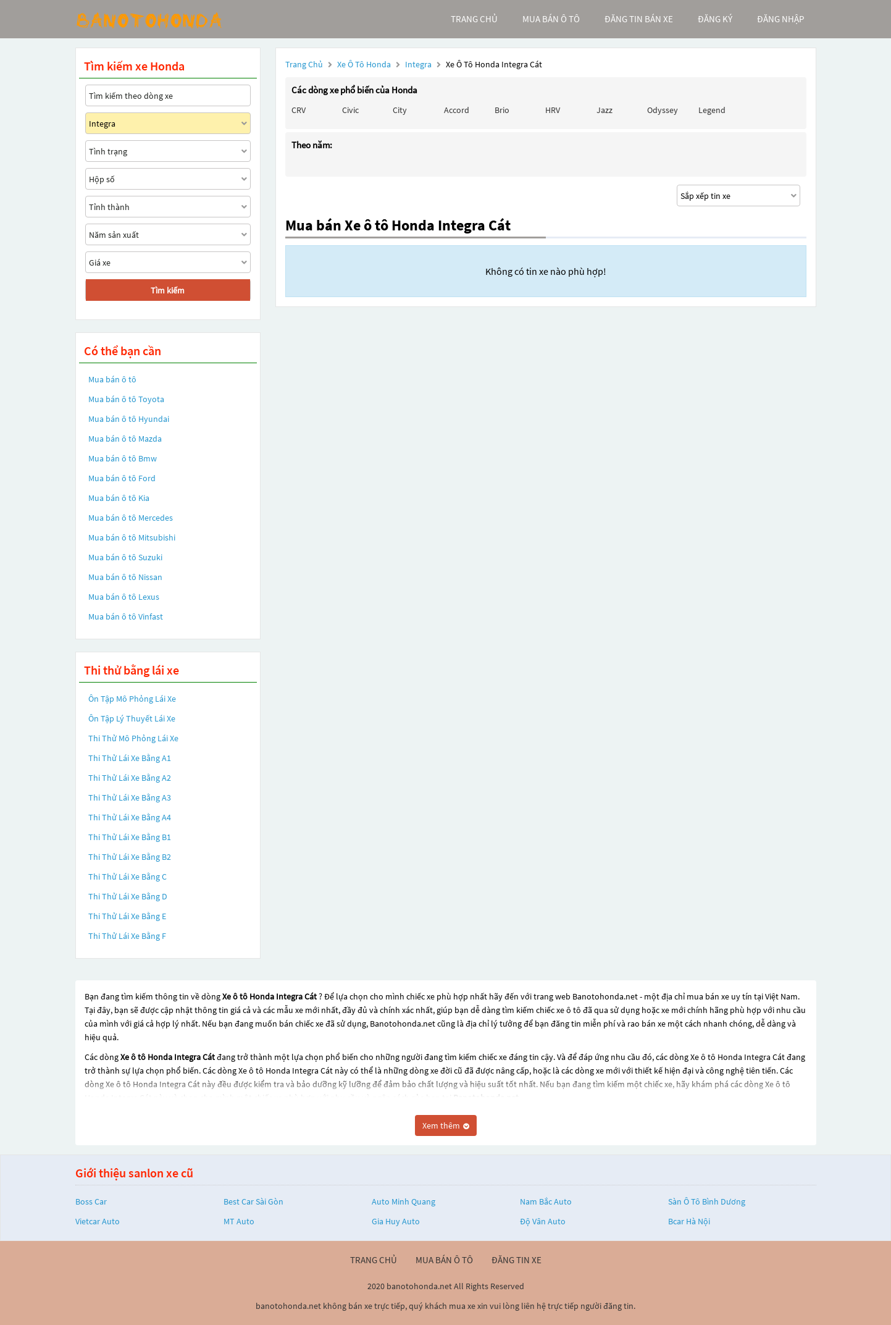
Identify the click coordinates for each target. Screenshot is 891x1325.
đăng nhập (780, 19)
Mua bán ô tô (112, 379)
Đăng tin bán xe (638, 19)
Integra (419, 64)
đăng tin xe (517, 1260)
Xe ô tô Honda (364, 64)
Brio (502, 110)
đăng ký (715, 19)
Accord (456, 110)
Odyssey (662, 110)
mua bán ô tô (551, 19)
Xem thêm (445, 1125)
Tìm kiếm (168, 290)
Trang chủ (304, 64)
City (400, 110)
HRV (552, 110)
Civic (350, 110)
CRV (298, 110)
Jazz (604, 110)
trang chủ (474, 19)
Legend (712, 110)
